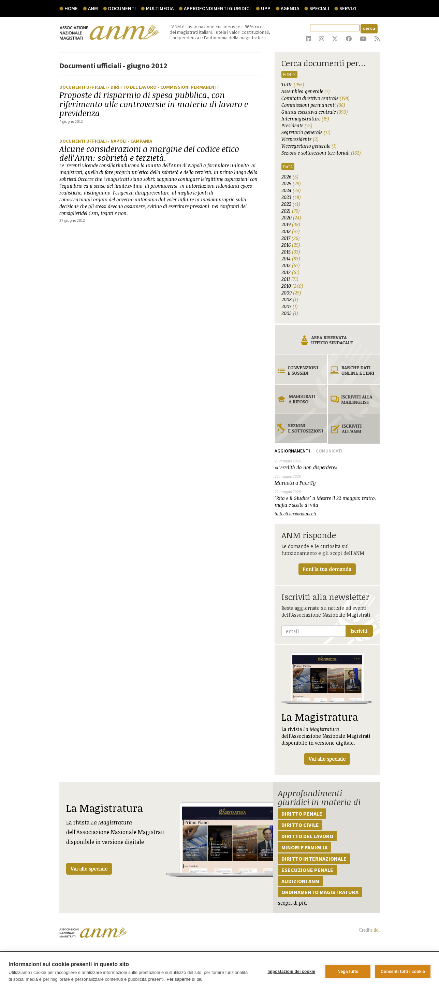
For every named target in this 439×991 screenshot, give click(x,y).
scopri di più (292, 903)
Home (71, 8)
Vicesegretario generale (309, 146)
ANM (93, 8)
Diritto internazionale (314, 858)
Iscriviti (359, 631)
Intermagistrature (305, 118)
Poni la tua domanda (327, 569)
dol (377, 930)
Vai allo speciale (89, 868)
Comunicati (329, 451)
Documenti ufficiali (83, 87)
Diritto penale (301, 813)
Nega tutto (347, 971)
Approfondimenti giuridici (217, 8)
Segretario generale (306, 132)
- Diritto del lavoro (133, 87)
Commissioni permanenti (313, 105)
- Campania (140, 141)
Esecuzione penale (307, 869)
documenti (122, 8)
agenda (290, 8)
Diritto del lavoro (307, 836)
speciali (319, 8)
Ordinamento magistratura (319, 892)
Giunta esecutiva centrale (314, 112)
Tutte (292, 84)
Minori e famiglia (304, 847)
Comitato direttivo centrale (315, 98)
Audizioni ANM (300, 881)
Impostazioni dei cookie (291, 971)
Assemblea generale (305, 91)
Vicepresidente (300, 139)
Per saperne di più (184, 979)
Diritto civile (300, 824)
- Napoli (118, 141)
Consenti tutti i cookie (403, 971)
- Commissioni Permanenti (188, 87)
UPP (265, 8)
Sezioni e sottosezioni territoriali (321, 152)
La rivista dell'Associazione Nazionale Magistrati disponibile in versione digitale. (327, 708)
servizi (347, 8)
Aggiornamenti (292, 451)
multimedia (160, 8)
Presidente (296, 125)
